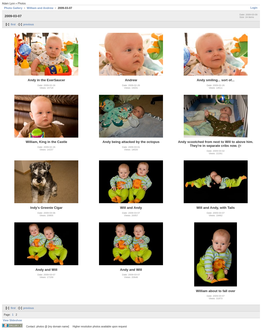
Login (253, 7)
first (13, 24)
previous (28, 24)
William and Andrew (40, 7)
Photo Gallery (13, 7)
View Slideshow (12, 320)
